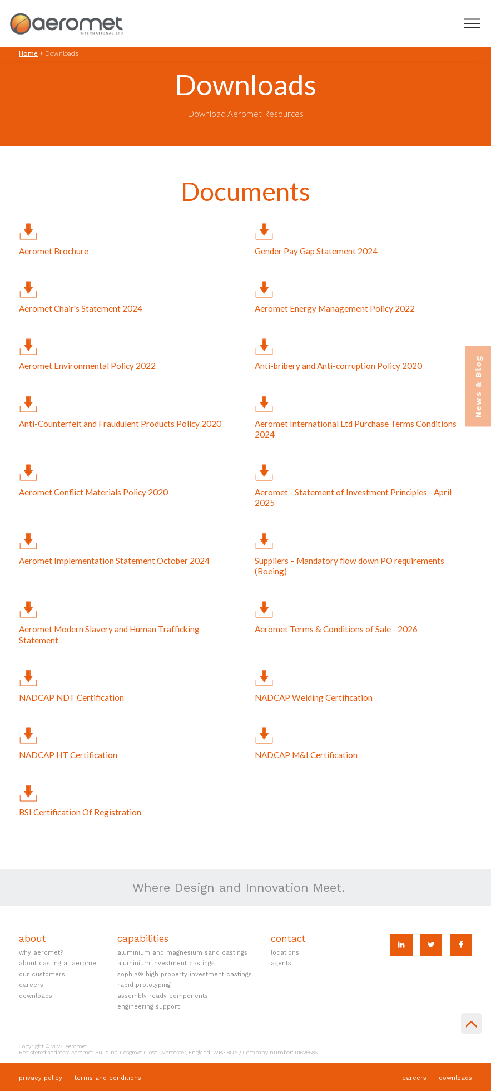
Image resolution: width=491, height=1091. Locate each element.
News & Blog (478, 386)
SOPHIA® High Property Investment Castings (184, 974)
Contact (288, 938)
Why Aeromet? (41, 953)
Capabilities (142, 938)
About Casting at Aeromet (58, 963)
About (32, 938)
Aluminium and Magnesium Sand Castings (182, 953)
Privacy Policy (40, 1078)
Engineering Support (148, 1007)
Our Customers (42, 974)
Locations (285, 953)
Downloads (35, 996)
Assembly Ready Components (162, 996)
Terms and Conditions (108, 1078)
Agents (281, 963)
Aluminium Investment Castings (166, 963)
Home (28, 53)
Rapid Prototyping (144, 985)
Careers (31, 985)
